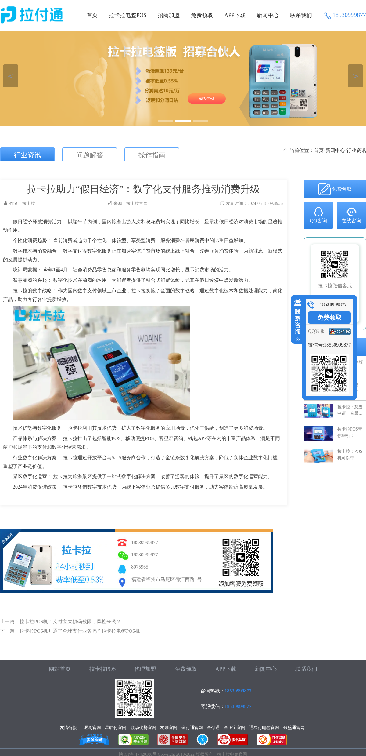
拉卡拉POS (102, 669)
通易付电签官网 (264, 727)
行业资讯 (27, 155)
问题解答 (89, 155)
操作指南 (151, 155)
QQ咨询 (318, 214)
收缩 (296, 320)
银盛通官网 (294, 727)
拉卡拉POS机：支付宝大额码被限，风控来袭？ (70, 621)
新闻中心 (268, 15)
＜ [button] (10, 76)
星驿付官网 (115, 727)
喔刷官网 (92, 727)
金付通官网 (192, 727)
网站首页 (60, 669)
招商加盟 (169, 15)
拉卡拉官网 (137, 203)
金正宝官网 (234, 727)
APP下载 (235, 15)
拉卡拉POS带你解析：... (349, 432)
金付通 (213, 727)
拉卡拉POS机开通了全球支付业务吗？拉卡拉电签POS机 (80, 631)
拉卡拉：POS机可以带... (349, 454)
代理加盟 (145, 669)
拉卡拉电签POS (127, 15)
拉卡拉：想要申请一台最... (350, 410)
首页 (92, 15)
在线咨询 (351, 214)
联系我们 (301, 15)
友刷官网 (168, 727)
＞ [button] (355, 76)
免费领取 (202, 15)
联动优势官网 (143, 727)
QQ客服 (316, 331)
